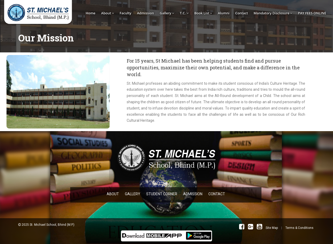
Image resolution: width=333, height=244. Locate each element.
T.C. (184, 13)
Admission (145, 13)
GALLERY (132, 194)
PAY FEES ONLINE (312, 13)
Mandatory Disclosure (273, 13)
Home (90, 13)
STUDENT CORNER (161, 194)
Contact (241, 13)
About (107, 13)
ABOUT (113, 194)
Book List (203, 13)
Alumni (223, 13)
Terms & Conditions (299, 228)
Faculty (125, 13)
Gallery (167, 13)
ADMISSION (192, 194)
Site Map (272, 228)
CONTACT (216, 194)
